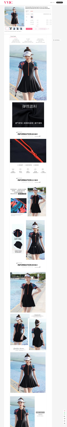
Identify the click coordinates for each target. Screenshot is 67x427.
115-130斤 (32, 24)
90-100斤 (32, 20)
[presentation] (5, 28)
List (35, 28)
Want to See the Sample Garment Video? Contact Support (13, 31)
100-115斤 (32, 22)
